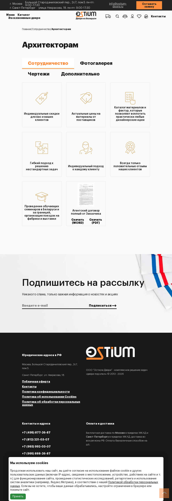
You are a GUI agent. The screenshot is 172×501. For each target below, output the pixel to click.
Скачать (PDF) (95, 221)
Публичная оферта (36, 381)
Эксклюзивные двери (24, 18)
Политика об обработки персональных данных (51, 403)
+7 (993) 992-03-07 (36, 446)
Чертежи (39, 74)
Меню (10, 14)
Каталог (24, 14)
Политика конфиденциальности (46, 391)
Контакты (158, 16)
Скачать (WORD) (77, 221)
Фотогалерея (96, 63)
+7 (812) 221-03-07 (35, 439)
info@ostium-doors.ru (118, 5)
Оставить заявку (149, 5)
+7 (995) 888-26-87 (36, 453)
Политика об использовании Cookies (49, 396)
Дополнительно (80, 74)
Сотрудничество (48, 63)
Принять (17, 496)
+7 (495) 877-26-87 (36, 432)
